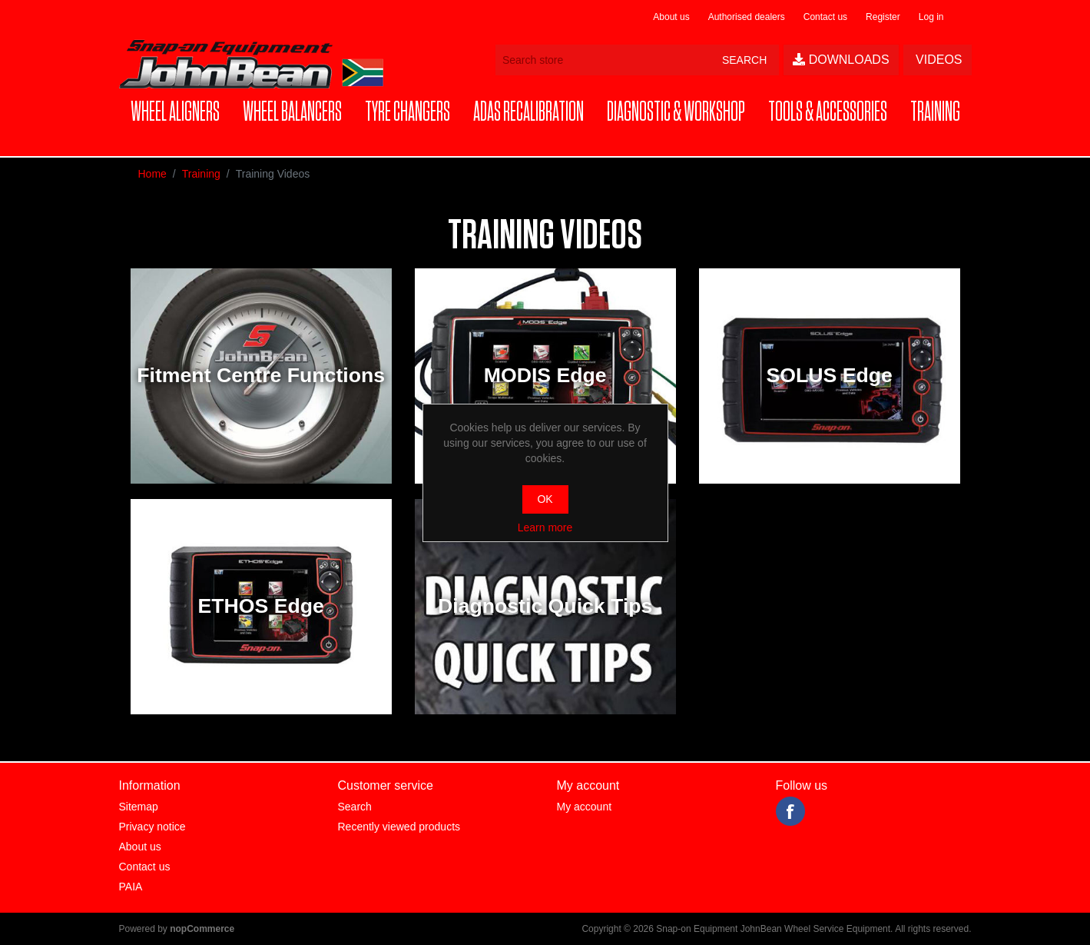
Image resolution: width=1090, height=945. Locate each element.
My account (584, 806)
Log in (931, 17)
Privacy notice (152, 826)
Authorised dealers (746, 17)
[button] (175, 112)
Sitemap (138, 806)
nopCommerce (202, 928)
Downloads (841, 59)
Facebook (790, 811)
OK (544, 499)
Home (152, 174)
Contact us (825, 17)
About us (671, 17)
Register (883, 17)
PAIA (131, 886)
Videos (937, 59)
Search (355, 806)
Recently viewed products (399, 826)
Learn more (545, 527)
